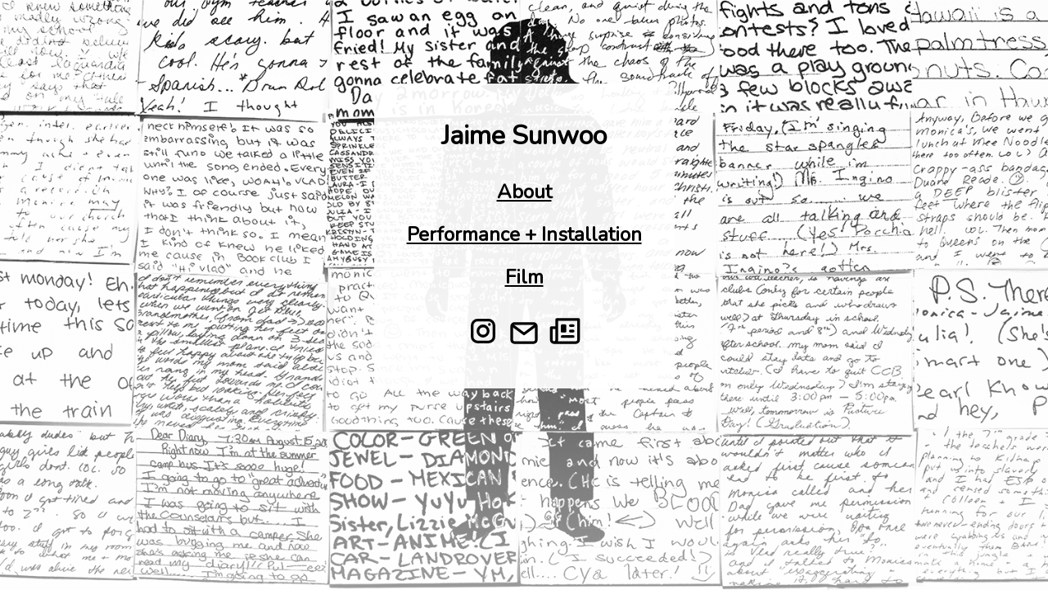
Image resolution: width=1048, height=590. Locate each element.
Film (524, 277)
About (524, 192)
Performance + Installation (524, 234)
